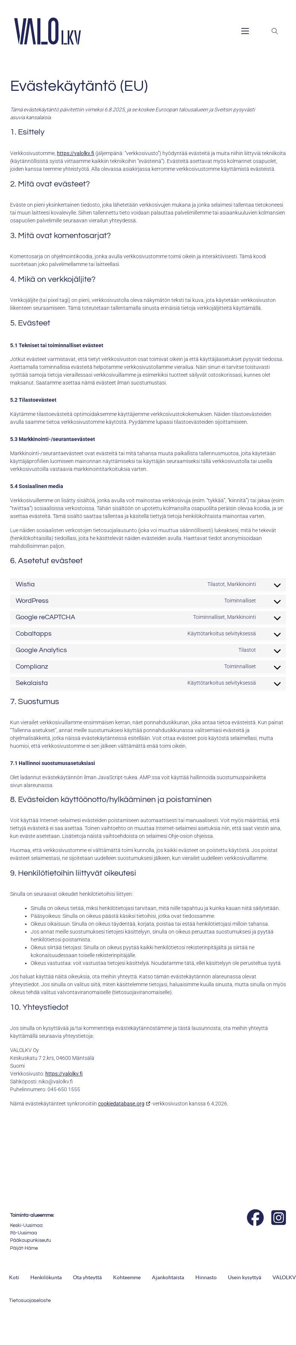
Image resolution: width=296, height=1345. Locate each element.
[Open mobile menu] (245, 31)
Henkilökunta (46, 1277)
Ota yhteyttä (87, 1277)
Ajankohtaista (168, 1277)
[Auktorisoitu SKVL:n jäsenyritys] (155, 1223)
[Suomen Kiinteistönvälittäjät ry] (109, 1214)
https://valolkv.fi (75, 153)
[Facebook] (255, 1218)
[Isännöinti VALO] (181, 1223)
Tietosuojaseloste (30, 1300)
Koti (14, 1277)
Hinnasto (206, 1277)
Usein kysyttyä (244, 1277)
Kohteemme (127, 1277)
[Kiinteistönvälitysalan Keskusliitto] (130, 1216)
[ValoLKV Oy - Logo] (47, 31)
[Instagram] (278, 1218)
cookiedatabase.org (121, 1104)
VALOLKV (284, 1277)
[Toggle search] (274, 31)
